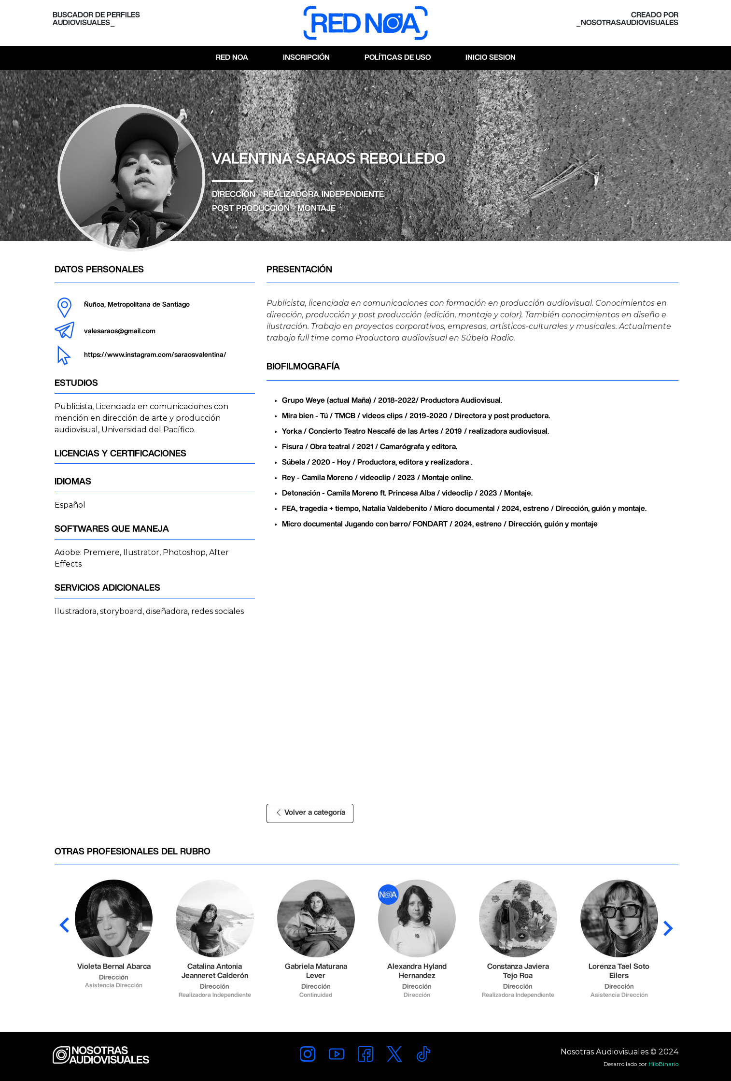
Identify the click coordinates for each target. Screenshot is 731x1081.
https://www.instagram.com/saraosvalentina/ (155, 355)
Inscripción (306, 57)
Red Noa (232, 57)
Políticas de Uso (398, 57)
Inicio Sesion (490, 57)
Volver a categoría (310, 812)
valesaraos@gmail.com (119, 331)
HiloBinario (663, 1064)
